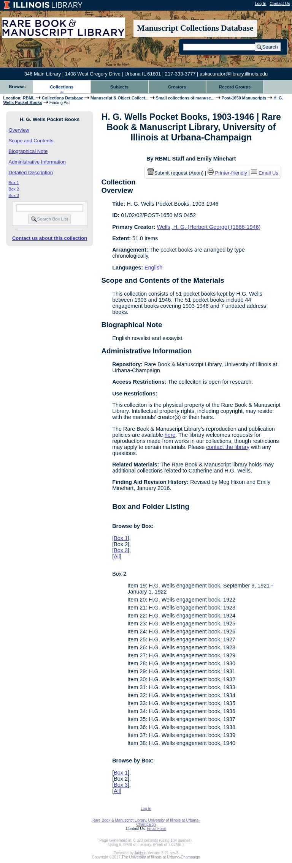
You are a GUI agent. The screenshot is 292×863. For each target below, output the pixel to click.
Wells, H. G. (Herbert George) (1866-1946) (208, 227)
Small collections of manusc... (185, 98)
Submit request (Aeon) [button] (176, 173)
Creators (177, 87)
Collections (61, 87)
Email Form (156, 829)
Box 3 (14, 195)
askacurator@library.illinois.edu (234, 74)
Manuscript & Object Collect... (119, 98)
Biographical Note (28, 151)
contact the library (227, 447)
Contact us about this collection (49, 238)
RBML (29, 98)
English (153, 268)
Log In (260, 3)
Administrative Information (37, 162)
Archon (141, 853)
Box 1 (14, 182)
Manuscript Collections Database (195, 28)
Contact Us (280, 3)
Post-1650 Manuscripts (244, 98)
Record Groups (235, 87)
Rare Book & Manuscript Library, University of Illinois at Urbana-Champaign (146, 822)
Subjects (119, 87)
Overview (19, 130)
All (117, 556)
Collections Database (62, 98)
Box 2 (14, 189)
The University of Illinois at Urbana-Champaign (161, 857)
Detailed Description (31, 172)
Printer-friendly (232, 173)
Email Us (268, 173)
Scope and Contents (31, 140)
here (170, 435)
